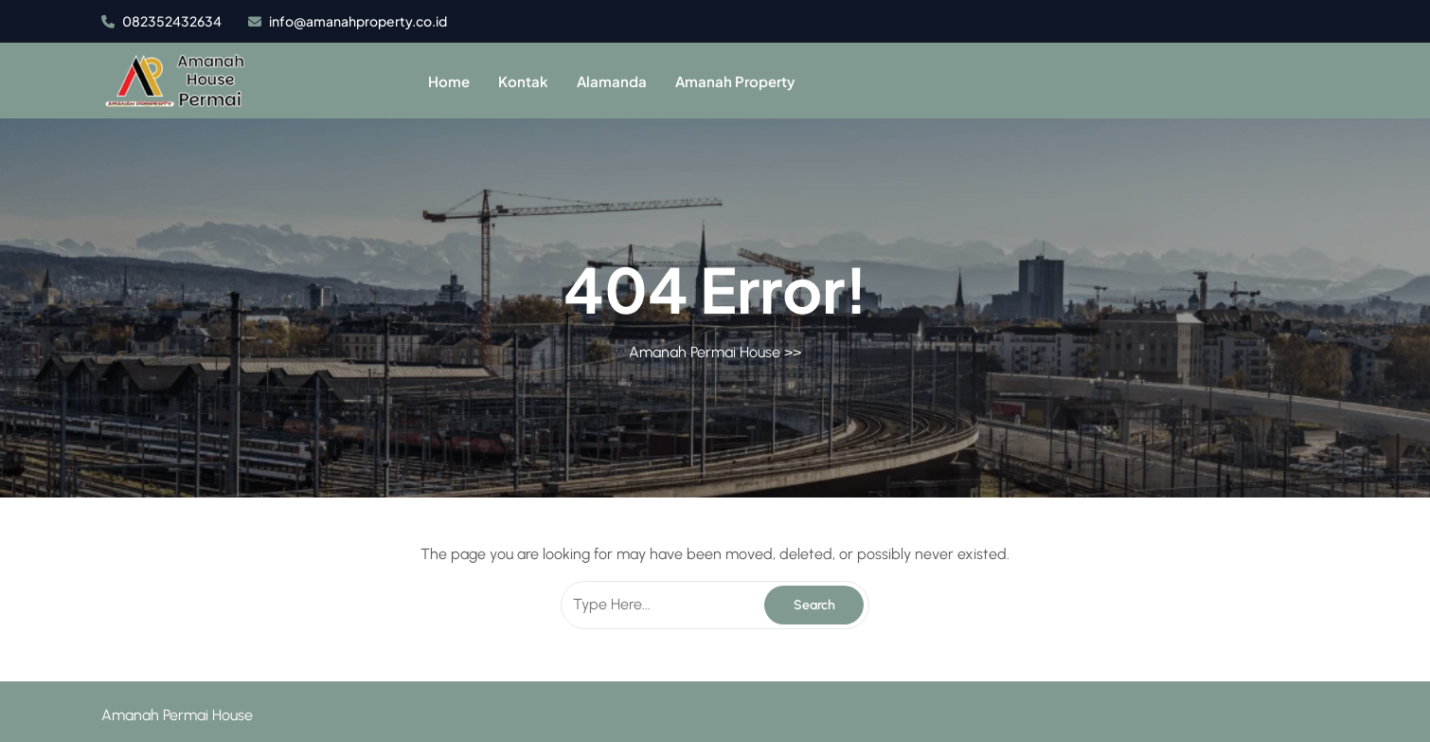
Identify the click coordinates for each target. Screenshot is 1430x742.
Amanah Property (735, 81)
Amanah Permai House (704, 352)
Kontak (523, 81)
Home (449, 81)
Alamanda (612, 81)
